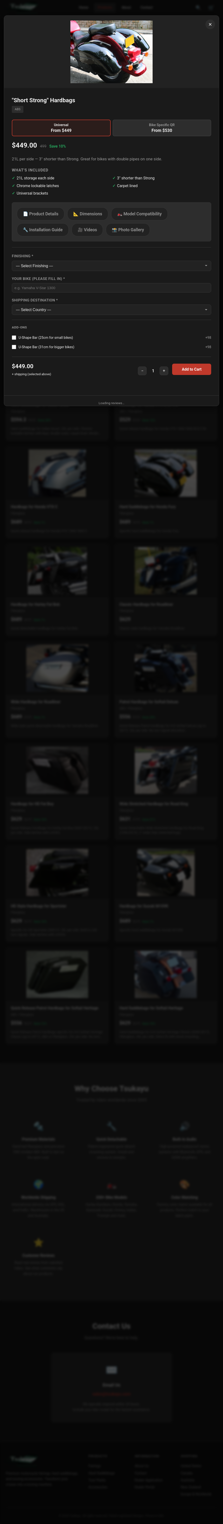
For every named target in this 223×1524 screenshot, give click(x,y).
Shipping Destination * (35, 300)
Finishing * (22, 256)
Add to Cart (192, 369)
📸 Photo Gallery (128, 229)
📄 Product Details (40, 213)
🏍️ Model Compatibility (139, 213)
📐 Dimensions (87, 213)
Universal (61, 128)
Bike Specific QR (162, 128)
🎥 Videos (87, 229)
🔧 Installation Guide (43, 229)
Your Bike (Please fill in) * (38, 279)
